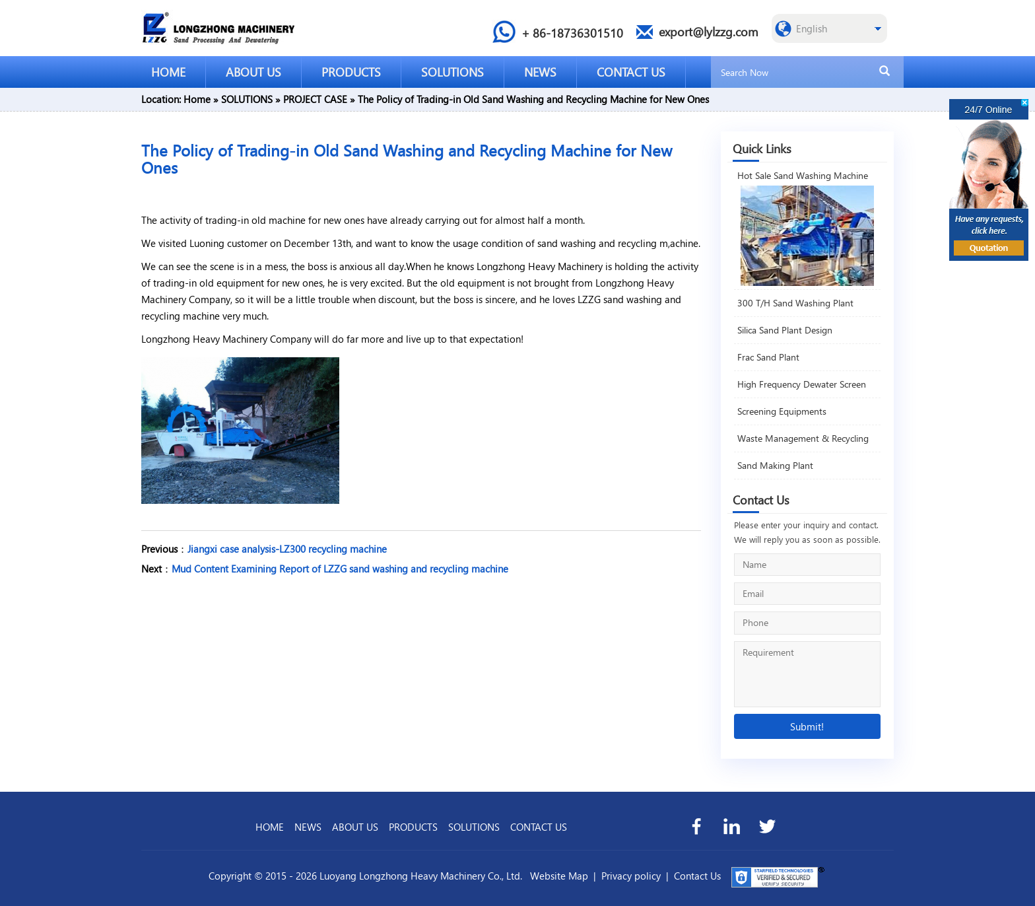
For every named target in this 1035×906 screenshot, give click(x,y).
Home (197, 99)
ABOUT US (253, 71)
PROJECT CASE (315, 99)
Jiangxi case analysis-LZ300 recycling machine (287, 548)
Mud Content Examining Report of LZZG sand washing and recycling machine (340, 568)
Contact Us (697, 875)
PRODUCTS (351, 71)
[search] (884, 71)
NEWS (540, 71)
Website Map (559, 875)
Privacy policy (631, 875)
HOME (168, 71)
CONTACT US (631, 71)
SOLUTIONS (452, 71)
